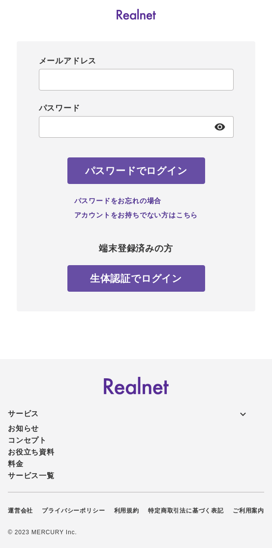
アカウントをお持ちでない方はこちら (136, 215)
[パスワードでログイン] (136, 170)
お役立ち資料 (31, 452)
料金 (16, 463)
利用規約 (126, 510)
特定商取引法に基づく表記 (186, 510)
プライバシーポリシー (73, 510)
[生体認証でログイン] (136, 278)
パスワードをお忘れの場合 (118, 201)
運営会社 (20, 510)
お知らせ (23, 428)
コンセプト (27, 440)
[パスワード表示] (220, 127)
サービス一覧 (31, 475)
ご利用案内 (248, 510)
